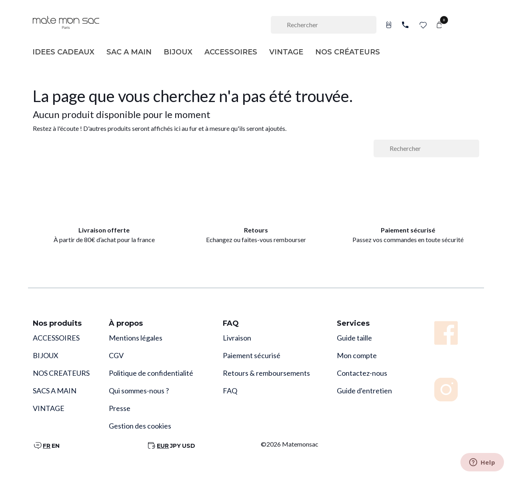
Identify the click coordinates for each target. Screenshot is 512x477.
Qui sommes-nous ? (139, 391)
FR (46, 445)
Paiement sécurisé (251, 355)
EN (56, 445)
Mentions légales (135, 338)
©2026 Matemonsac (289, 444)
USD (188, 445)
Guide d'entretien (364, 391)
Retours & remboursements (266, 373)
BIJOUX (45, 355)
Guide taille (354, 338)
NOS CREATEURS (61, 373)
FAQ (230, 391)
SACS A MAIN (54, 391)
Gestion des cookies (140, 426)
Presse (119, 408)
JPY (175, 445)
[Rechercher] (323, 25)
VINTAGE (48, 408)
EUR (163, 445)
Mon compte (357, 355)
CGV (116, 355)
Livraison (237, 338)
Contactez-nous (362, 373)
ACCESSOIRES (56, 338)
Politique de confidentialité (151, 373)
